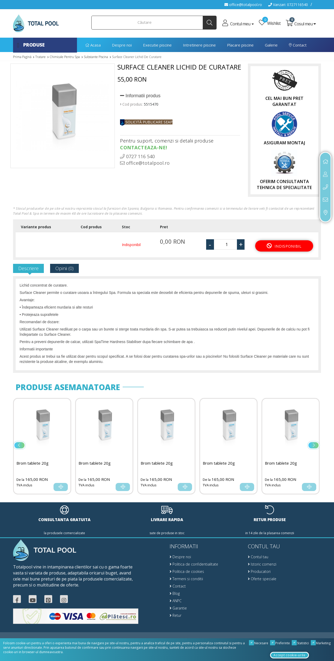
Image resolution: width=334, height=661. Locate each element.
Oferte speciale (262, 578)
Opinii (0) (64, 268)
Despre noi (122, 45)
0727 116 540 (137, 156)
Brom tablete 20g (32, 463)
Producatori (259, 571)
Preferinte (280, 643)
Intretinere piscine (199, 45)
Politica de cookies (187, 571)
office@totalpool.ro (243, 4)
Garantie (178, 608)
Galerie (271, 45)
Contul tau (258, 556)
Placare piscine (240, 45)
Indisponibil (284, 245)
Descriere (28, 268)
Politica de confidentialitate (194, 564)
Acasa (93, 45)
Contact (298, 45)
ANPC (176, 600)
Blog (175, 593)
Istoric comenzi (262, 564)
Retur (175, 615)
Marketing (321, 643)
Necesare (258, 643)
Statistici (300, 643)
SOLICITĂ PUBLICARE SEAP (146, 121)
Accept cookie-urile (289, 655)
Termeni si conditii (186, 578)
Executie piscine (157, 45)
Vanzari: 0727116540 (288, 4)
